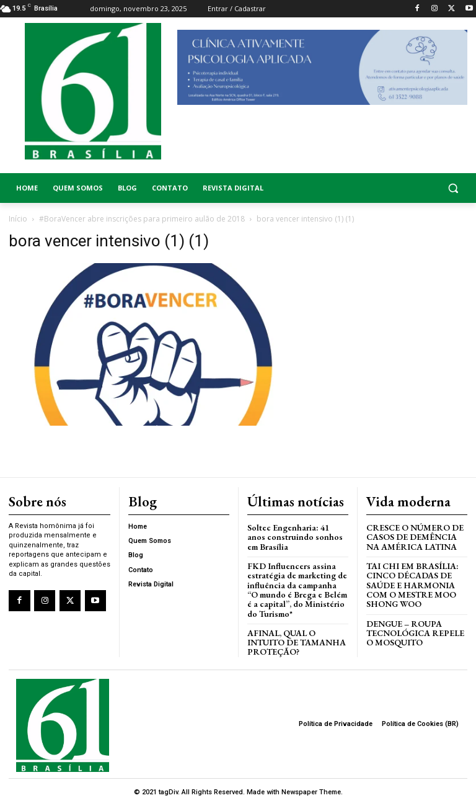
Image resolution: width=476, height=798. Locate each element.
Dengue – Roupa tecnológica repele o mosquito (413, 627)
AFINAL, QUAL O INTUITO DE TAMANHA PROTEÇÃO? (297, 636)
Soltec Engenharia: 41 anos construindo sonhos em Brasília (294, 535)
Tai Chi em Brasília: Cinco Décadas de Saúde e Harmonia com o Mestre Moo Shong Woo (408, 581)
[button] (416, 188)
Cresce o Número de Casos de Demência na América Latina (416, 535)
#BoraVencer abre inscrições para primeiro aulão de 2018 (142, 218)
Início (18, 218)
